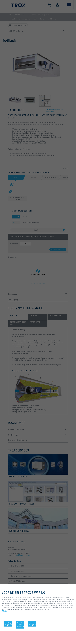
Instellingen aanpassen (8, 624)
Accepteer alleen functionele (20, 625)
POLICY (4, 611)
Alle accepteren (32, 624)
